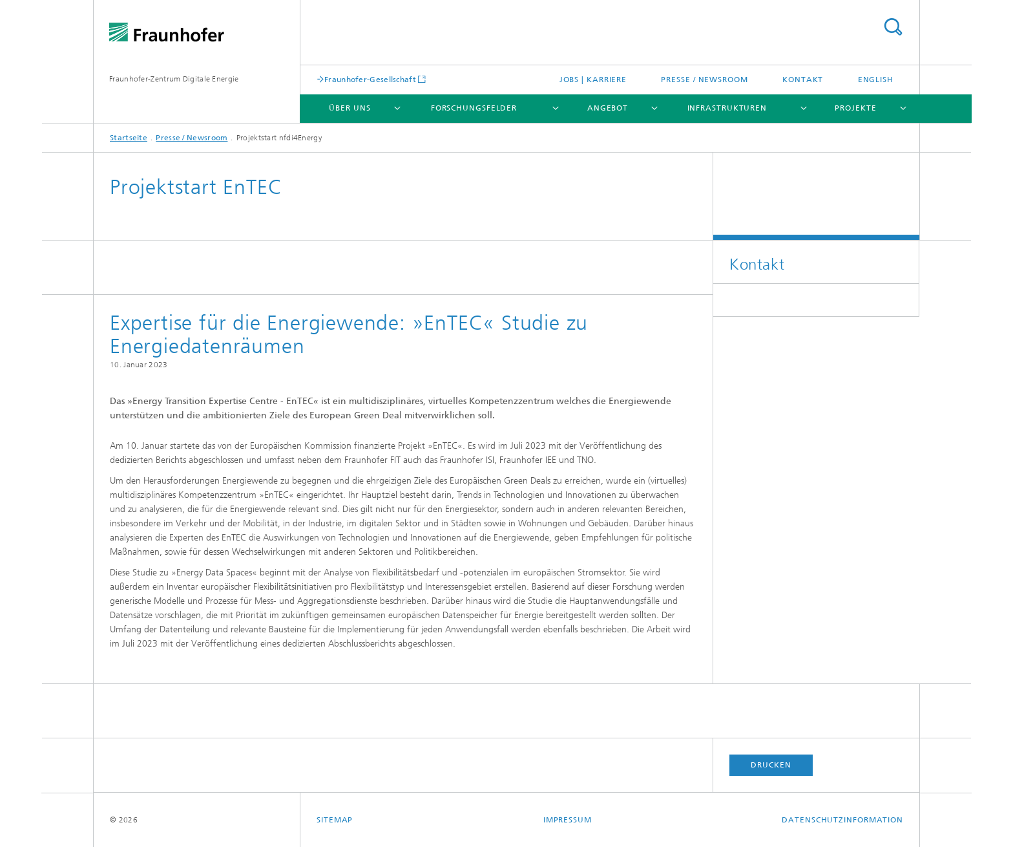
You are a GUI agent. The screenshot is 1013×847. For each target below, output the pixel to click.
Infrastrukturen (727, 108)
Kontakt (802, 79)
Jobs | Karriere (593, 79)
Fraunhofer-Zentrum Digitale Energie (174, 78)
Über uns (349, 108)
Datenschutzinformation (842, 819)
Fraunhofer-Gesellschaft (370, 79)
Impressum (567, 819)
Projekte (855, 108)
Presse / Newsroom (704, 79)
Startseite (128, 137)
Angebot (607, 108)
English (875, 79)
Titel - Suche (892, 27)
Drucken (771, 764)
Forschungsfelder (474, 108)
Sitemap (335, 819)
